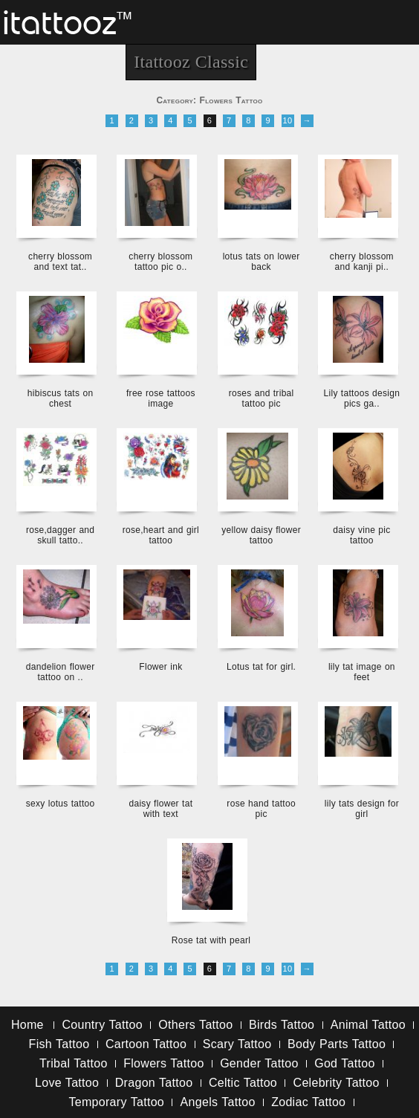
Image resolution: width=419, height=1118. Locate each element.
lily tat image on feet (361, 672)
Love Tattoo (67, 1082)
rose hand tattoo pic (261, 808)
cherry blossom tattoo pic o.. (160, 261)
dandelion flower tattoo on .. (60, 672)
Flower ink (160, 667)
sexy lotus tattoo (60, 803)
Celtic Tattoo (243, 1082)
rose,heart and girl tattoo (161, 535)
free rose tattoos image (160, 398)
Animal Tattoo (368, 1024)
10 (288, 120)
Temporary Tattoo (116, 1102)
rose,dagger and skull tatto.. (60, 535)
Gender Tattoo (259, 1063)
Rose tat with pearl (211, 940)
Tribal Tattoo (73, 1063)
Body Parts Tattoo (337, 1044)
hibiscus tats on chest (60, 398)
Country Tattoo (102, 1024)
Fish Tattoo (59, 1044)
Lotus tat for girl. (261, 667)
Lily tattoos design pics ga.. (361, 398)
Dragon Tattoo (154, 1082)
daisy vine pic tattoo (361, 535)
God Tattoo (344, 1063)
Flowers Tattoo (163, 1063)
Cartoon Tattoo (145, 1044)
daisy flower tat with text (160, 808)
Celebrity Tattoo (336, 1082)
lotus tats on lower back (261, 261)
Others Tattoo (195, 1024)
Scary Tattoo (237, 1044)
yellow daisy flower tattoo (261, 535)
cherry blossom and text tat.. (60, 261)
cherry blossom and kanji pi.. (362, 261)
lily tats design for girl (362, 808)
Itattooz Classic (191, 61)
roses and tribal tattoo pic (261, 398)
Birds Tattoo (281, 1024)
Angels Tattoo (218, 1102)
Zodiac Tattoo (308, 1102)
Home (27, 1024)
